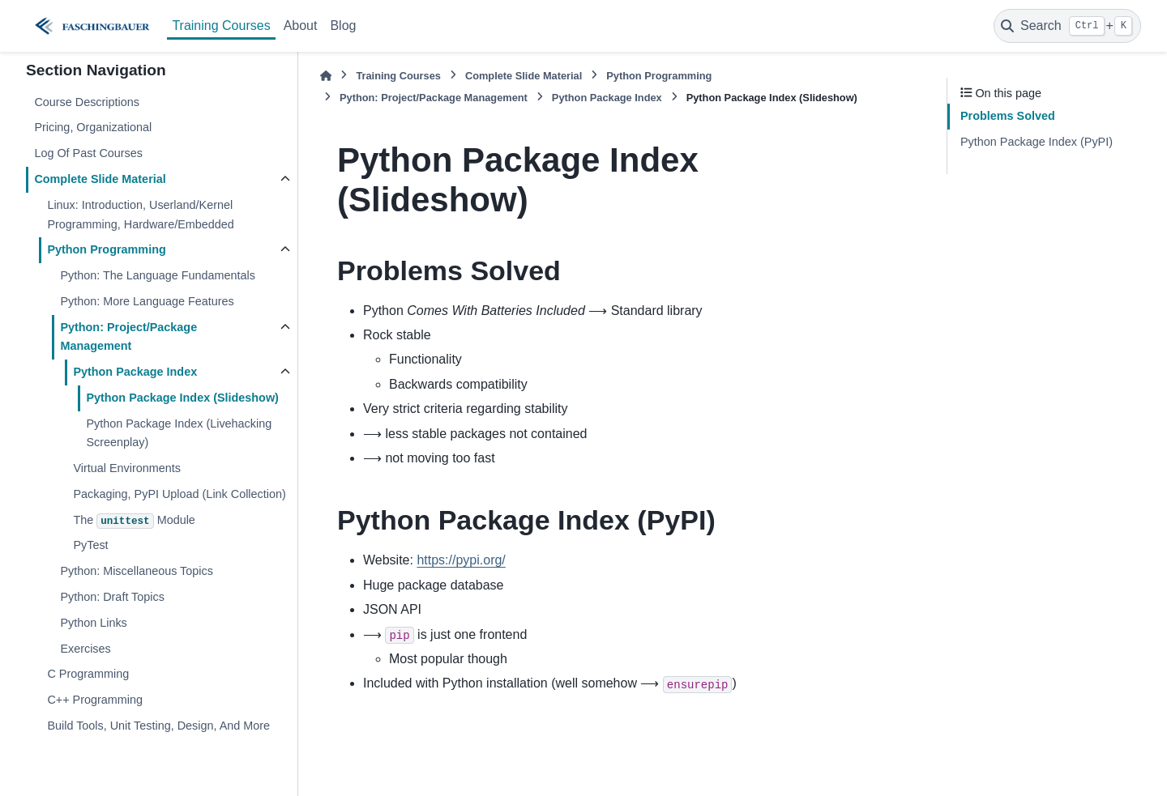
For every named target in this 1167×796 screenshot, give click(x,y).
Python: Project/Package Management (128, 337)
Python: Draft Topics (112, 596)
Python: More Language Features (146, 301)
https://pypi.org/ (461, 560)
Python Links (93, 622)
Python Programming (106, 249)
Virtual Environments (127, 468)
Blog (343, 25)
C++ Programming (95, 699)
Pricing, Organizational (93, 127)
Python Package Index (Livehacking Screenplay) (178, 433)
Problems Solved (1007, 115)
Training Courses (221, 25)
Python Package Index (135, 371)
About (301, 25)
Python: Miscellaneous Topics (136, 570)
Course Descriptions (86, 102)
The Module (133, 521)
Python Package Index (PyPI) (1036, 141)
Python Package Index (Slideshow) (182, 397)
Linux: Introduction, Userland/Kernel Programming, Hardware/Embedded (140, 214)
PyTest (90, 544)
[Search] (1067, 26)
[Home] (325, 75)
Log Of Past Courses (88, 153)
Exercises (85, 648)
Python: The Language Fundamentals (157, 275)
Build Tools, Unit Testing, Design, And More (158, 725)
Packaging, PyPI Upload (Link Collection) (179, 493)
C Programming (88, 673)
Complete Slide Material (99, 178)
